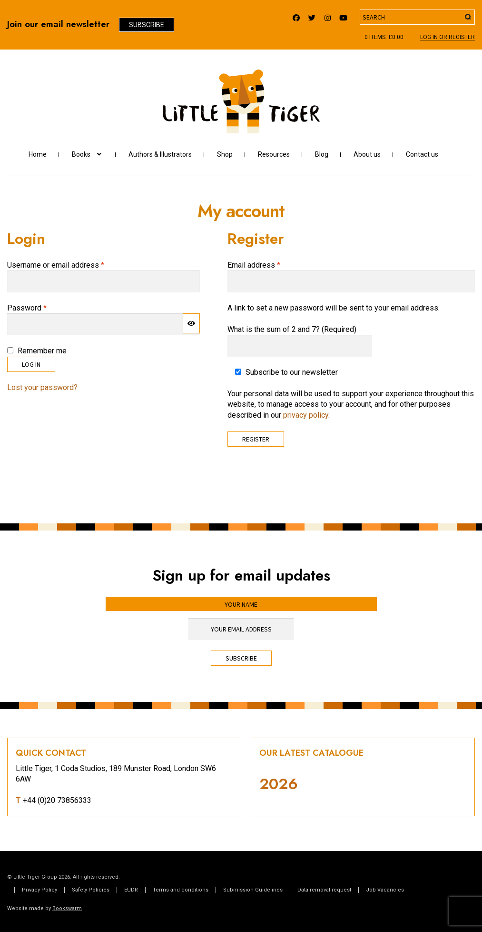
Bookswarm (67, 908)
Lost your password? (42, 387)
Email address (268, 265)
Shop (225, 154)
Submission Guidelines (253, 890)
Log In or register (447, 37)
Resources (274, 154)
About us (367, 154)
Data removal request (324, 890)
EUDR (131, 890)
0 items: (383, 37)
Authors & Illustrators (160, 154)
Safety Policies (90, 890)
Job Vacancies (385, 890)
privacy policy (305, 415)
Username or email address (70, 265)
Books (81, 154)
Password (41, 307)
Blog (321, 154)
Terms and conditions (180, 890)
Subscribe (146, 25)
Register (255, 439)
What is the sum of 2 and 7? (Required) (291, 329)
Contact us (422, 154)
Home (38, 154)
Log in (31, 364)
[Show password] (191, 323)
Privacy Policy (39, 890)
